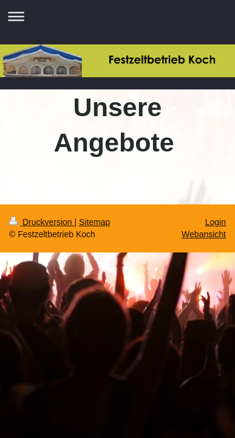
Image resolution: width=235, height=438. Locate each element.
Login (215, 222)
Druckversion (41, 222)
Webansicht (204, 234)
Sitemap (94, 222)
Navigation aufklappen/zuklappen (117, 16)
